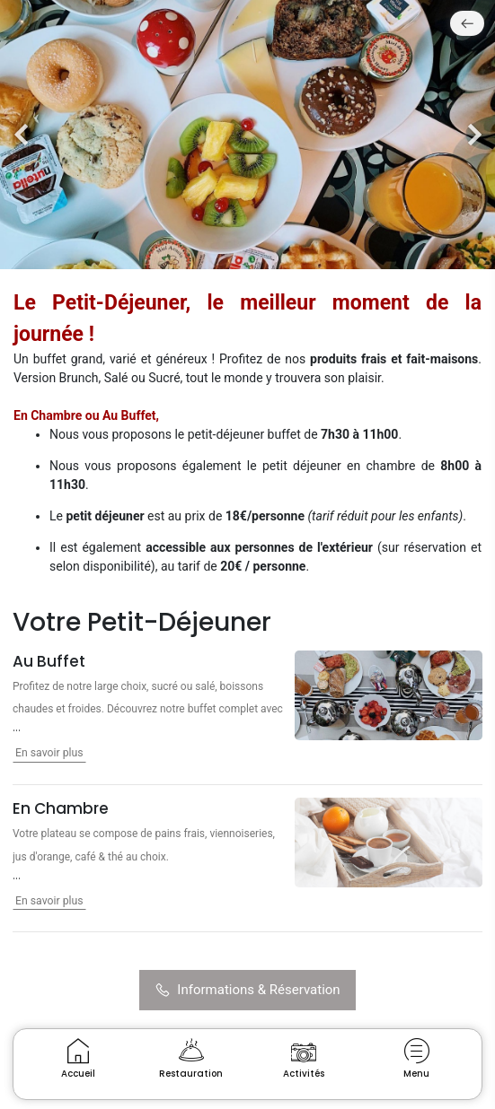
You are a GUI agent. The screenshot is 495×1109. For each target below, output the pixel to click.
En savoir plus (49, 753)
